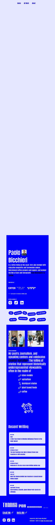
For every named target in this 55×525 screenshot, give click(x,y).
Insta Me (20, 512)
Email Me (7, 512)
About (33, 3)
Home (19, 3)
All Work (26, 3)
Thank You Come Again (46, 520)
